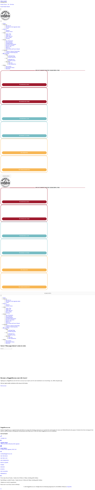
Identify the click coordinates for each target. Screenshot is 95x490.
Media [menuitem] (4, 65)
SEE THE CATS (4, 458)
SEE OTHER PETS (5, 460)
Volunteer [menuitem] (8, 30)
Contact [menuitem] (7, 28)
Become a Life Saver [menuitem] (10, 45)
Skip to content (4, 1)
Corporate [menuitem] (5, 50)
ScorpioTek (69, 486)
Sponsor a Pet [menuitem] (8, 46)
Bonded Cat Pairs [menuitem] (11, 60)
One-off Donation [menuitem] (9, 40)
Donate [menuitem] (4, 39)
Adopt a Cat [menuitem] (8, 35)
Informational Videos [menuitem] (10, 67)
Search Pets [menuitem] (6, 53)
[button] (24, 84)
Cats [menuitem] (6, 58)
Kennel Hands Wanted (5, 6)
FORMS (2, 464)
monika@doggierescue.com (6, 453)
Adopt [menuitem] (4, 32)
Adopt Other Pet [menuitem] (9, 36)
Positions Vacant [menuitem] (9, 31)
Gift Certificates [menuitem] (9, 42)
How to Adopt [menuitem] (9, 37)
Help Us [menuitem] (5, 29)
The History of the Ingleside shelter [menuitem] (13, 26)
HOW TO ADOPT (4, 462)
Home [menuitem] (4, 23)
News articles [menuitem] (8, 66)
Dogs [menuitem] (7, 54)
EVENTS (2, 469)
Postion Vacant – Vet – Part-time (7, 4)
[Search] (6, 348)
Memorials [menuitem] (8, 68)
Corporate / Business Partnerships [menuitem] (13, 51)
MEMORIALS (4, 473)
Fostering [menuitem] (8, 38)
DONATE (3, 466)
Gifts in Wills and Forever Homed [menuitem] (13, 49)
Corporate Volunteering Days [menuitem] (12, 52)
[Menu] (1, 21)
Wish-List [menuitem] (8, 47)
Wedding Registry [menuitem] (9, 43)
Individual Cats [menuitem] (11, 59)
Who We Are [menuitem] (8, 25)
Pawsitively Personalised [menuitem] (11, 44)
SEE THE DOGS (4, 456)
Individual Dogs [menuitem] (11, 56)
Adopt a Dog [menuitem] (8, 33)
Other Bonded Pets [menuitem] (12, 64)
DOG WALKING (4, 471)
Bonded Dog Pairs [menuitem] (12, 57)
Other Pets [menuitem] (8, 61)
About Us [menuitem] (5, 24)
